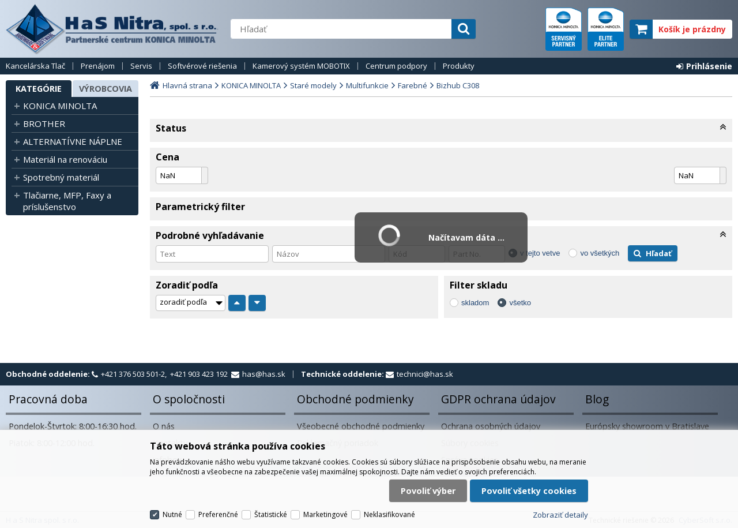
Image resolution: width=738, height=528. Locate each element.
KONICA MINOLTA (60, 105)
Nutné (172, 514)
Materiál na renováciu (65, 159)
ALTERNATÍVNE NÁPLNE (72, 141)
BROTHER (44, 123)
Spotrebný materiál (61, 177)
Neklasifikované (389, 514)
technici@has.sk (425, 374)
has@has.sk (263, 374)
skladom (475, 302)
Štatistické (270, 514)
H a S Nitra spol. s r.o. (112, 29)
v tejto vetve (540, 253)
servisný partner (563, 29)
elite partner (606, 29)
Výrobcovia (105, 88)
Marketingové (325, 514)
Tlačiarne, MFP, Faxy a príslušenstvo (67, 200)
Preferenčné (218, 514)
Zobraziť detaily (560, 515)
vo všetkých (599, 253)
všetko (520, 302)
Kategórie (39, 88)
